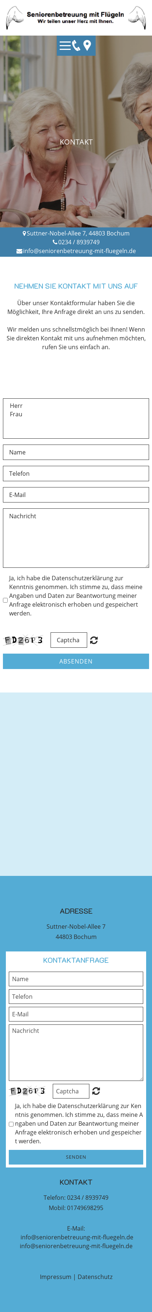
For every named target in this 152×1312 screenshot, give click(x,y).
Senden (76, 1157)
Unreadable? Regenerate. (96, 1090)
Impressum (55, 1277)
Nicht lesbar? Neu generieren (94, 640)
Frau (76, 414)
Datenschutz (95, 1277)
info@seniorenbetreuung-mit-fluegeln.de (79, 251)
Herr (76, 406)
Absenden (76, 661)
